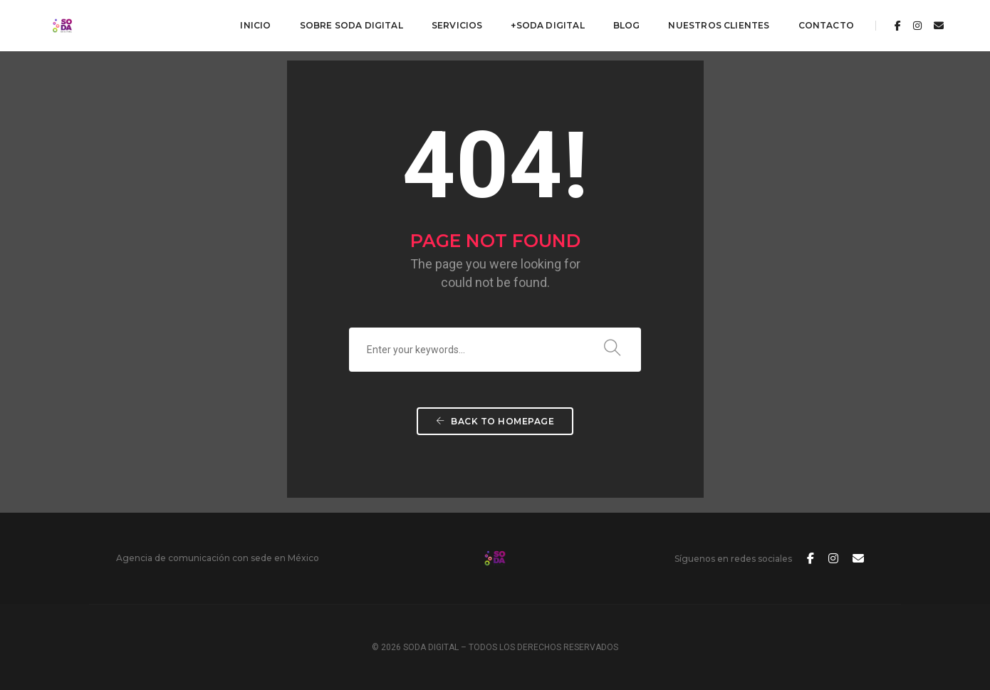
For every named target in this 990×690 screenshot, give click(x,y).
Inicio (255, 25)
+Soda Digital (547, 25)
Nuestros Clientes (718, 25)
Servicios (457, 25)
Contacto (826, 25)
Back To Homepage (495, 421)
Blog (626, 25)
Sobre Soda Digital (351, 25)
